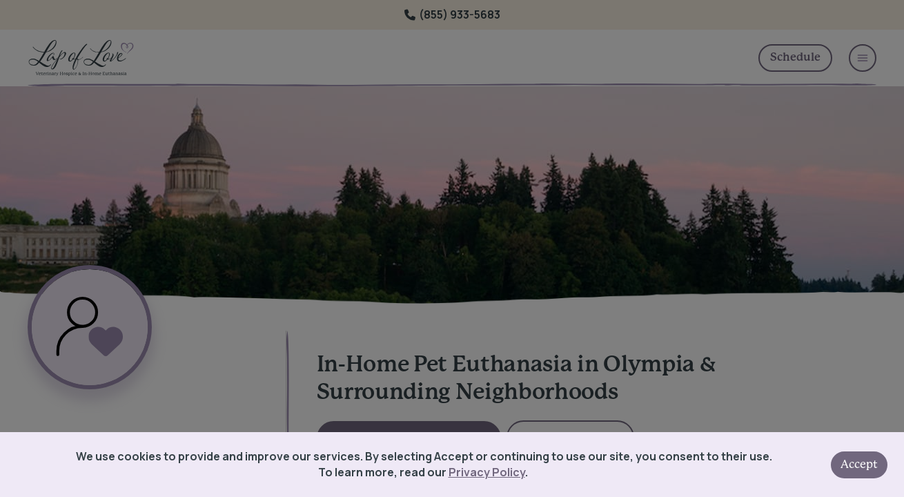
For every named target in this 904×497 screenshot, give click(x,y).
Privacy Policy (487, 472)
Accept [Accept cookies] (859, 464)
